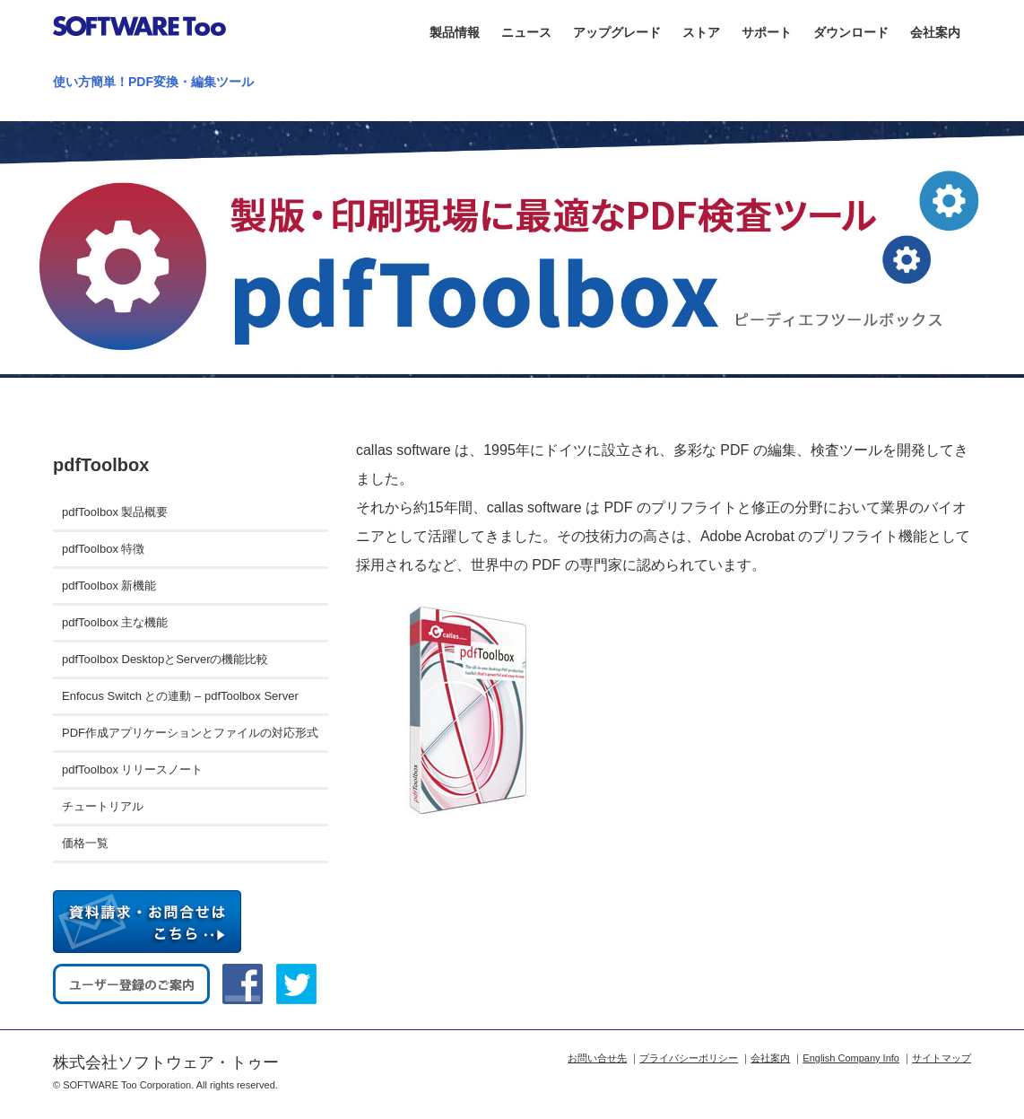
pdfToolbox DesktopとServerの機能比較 (165, 659)
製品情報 (455, 32)
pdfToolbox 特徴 (103, 548)
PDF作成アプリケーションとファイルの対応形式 (190, 732)
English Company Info (851, 1058)
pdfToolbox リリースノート (133, 769)
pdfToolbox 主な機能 (115, 622)
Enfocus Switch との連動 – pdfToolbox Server (180, 696)
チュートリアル (102, 806)
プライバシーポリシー (688, 1058)
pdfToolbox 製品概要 (115, 512)
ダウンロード (851, 32)
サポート (767, 32)
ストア (701, 32)
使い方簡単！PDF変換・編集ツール (153, 81)
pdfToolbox (101, 465)
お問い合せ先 (597, 1058)
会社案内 (935, 32)
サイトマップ (941, 1058)
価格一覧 (85, 843)
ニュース (526, 32)
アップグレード (617, 32)
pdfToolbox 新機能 (109, 585)
